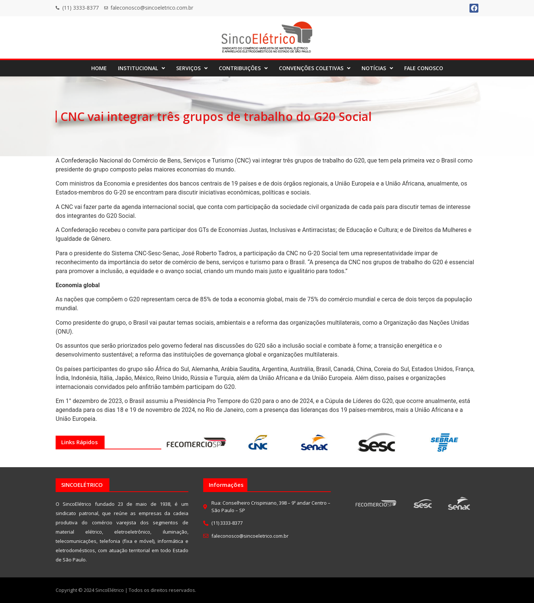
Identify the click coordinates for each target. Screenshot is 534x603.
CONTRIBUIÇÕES (243, 68)
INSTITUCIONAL (141, 68)
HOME (99, 68)
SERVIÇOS (192, 68)
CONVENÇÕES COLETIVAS (314, 68)
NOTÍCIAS (377, 68)
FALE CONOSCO (423, 68)
